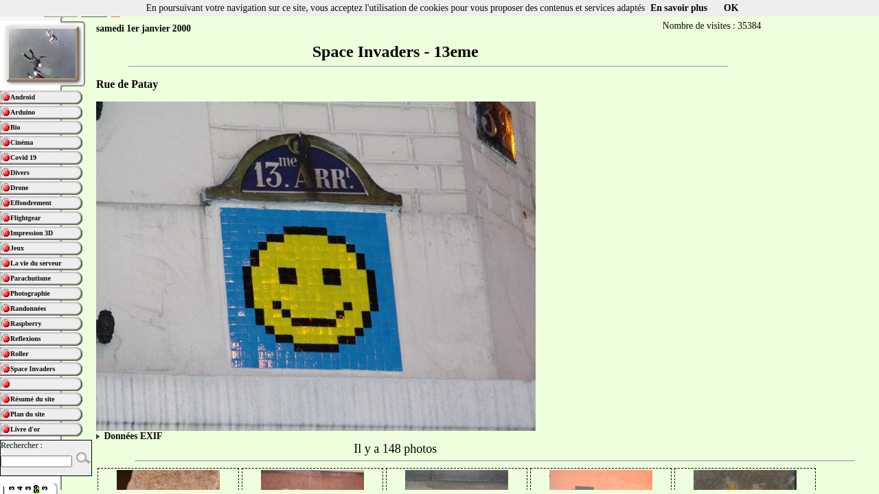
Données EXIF (129, 436)
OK (731, 8)
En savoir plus (678, 8)
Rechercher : (22, 445)
